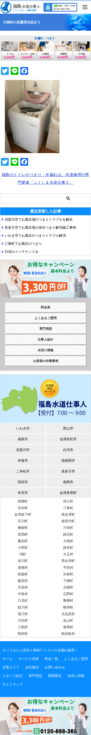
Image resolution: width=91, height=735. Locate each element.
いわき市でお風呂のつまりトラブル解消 (35, 235)
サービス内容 (28, 659)
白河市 (68, 450)
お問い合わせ (55, 667)
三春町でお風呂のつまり (23, 243)
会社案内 (32, 667)
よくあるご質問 (45, 318)
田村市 (23, 482)
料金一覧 (51, 659)
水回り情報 (45, 350)
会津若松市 (68, 439)
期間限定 (55, 676)
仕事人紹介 (45, 339)
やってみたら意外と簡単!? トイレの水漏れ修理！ (40, 650)
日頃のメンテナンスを (22, 252)
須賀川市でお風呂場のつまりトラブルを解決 (39, 219)
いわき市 (23, 428)
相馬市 (68, 482)
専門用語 (45, 329)
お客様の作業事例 (45, 361)
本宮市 (23, 493)
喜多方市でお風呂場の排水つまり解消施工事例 (40, 227)
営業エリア (10, 667)
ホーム (7, 659)
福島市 (23, 439)
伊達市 (23, 460)
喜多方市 (68, 471)
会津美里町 (68, 493)
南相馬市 (68, 460)
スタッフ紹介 (12, 676)
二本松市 (23, 471)
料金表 (45, 307)
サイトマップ (12, 684)
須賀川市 (23, 450)
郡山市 (68, 428)
